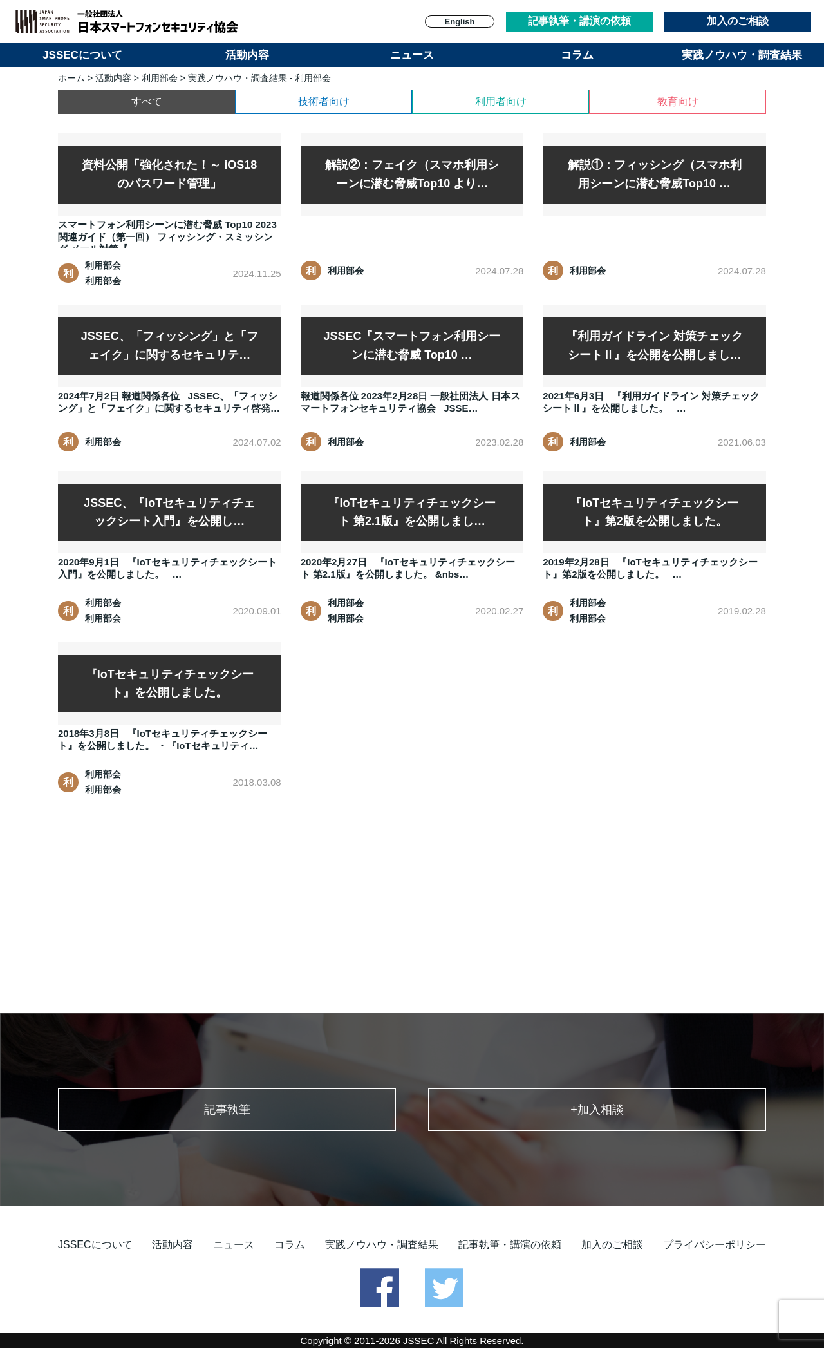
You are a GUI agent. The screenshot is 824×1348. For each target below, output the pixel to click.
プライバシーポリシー (714, 1244)
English (460, 21)
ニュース (412, 55)
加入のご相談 (738, 20)
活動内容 (247, 55)
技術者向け (324, 101)
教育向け (677, 101)
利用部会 (160, 78)
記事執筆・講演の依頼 (579, 20)
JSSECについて (82, 55)
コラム (577, 55)
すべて (146, 101)
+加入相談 (597, 1109)
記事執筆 (227, 1109)
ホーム (71, 78)
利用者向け (501, 101)
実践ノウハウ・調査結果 (742, 55)
